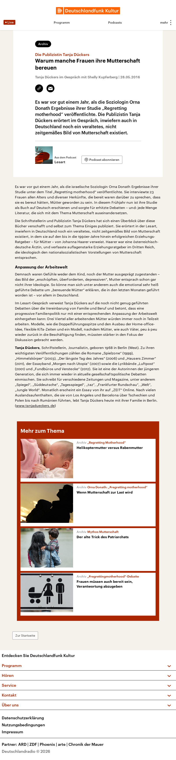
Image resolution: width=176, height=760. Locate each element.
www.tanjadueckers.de (35, 405)
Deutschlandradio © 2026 (26, 751)
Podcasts (115, 22)
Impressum (12, 731)
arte (63, 744)
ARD (23, 744)
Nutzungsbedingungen (23, 724)
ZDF (34, 744)
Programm (62, 22)
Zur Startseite (25, 635)
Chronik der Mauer (86, 744)
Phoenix (49, 744)
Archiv (43, 44)
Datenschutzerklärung (23, 717)
